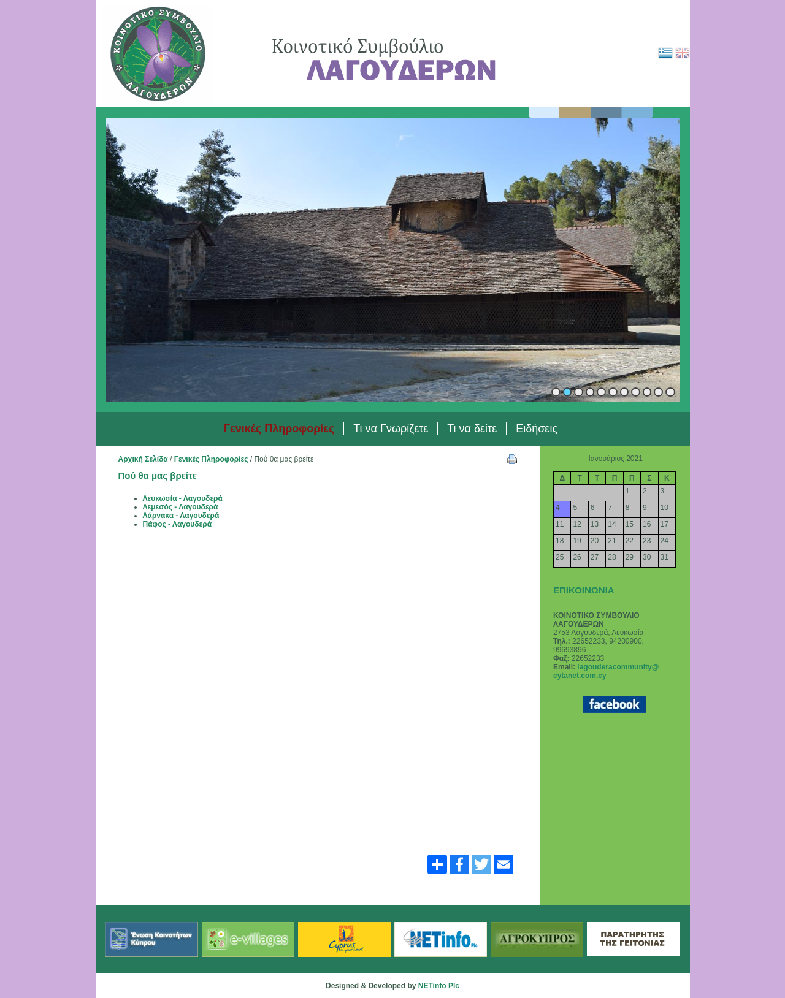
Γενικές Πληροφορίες (211, 459)
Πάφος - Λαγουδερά (177, 524)
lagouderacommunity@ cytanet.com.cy (606, 671)
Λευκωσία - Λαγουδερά (183, 498)
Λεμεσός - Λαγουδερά (180, 507)
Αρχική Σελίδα (143, 459)
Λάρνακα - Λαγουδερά (181, 515)
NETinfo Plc (438, 985)
